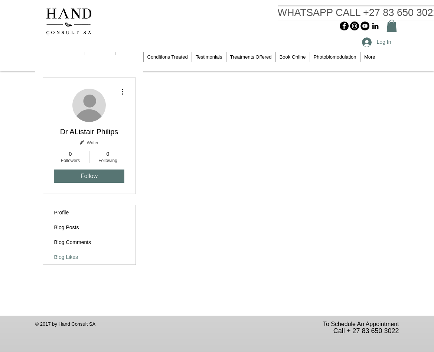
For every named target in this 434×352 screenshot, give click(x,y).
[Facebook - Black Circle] (344, 26)
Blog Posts (66, 227)
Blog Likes (66, 257)
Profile (61, 213)
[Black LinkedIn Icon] (375, 26)
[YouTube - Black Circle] (364, 26)
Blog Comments (72, 242)
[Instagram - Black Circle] (354, 26)
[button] (391, 26)
